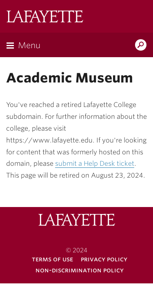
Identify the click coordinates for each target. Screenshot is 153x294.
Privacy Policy (104, 259)
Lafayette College (45, 17)
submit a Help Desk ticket (94, 163)
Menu (29, 45)
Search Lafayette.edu (140, 46)
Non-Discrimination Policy (79, 270)
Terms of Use (52, 259)
